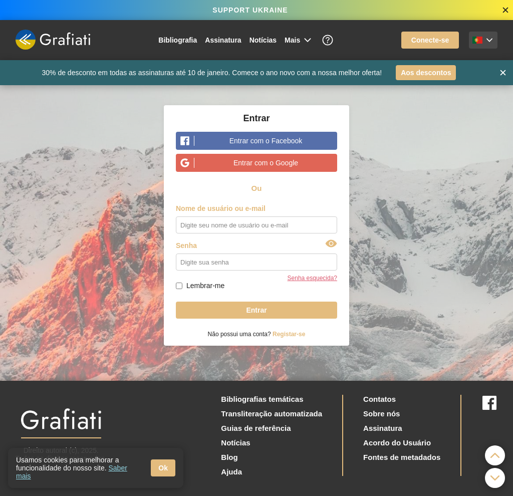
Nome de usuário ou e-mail (221, 208)
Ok (163, 468)
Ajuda (231, 471)
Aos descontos (426, 73)
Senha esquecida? (312, 278)
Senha (186, 245)
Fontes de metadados (401, 457)
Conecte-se (430, 40)
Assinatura (223, 40)
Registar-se (289, 334)
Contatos (379, 399)
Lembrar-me (205, 286)
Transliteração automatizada (271, 413)
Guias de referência (256, 428)
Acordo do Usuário (397, 442)
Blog (229, 457)
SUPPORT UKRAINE (250, 10)
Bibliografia (177, 40)
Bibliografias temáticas (262, 399)
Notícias (263, 40)
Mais (299, 40)
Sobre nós (381, 413)
